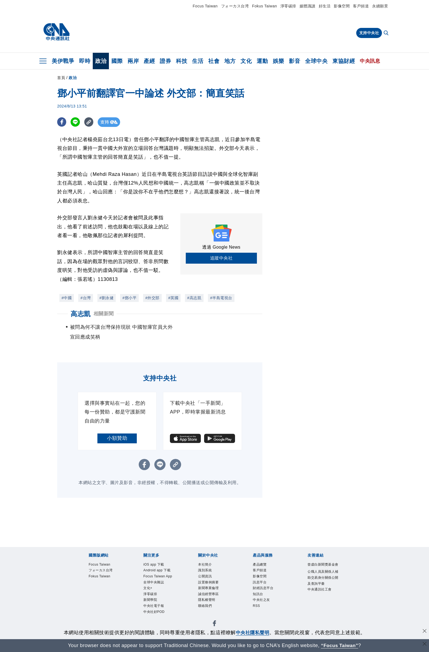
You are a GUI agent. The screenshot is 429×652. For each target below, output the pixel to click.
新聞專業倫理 (209, 589)
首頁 (61, 77)
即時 (84, 61)
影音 (294, 61)
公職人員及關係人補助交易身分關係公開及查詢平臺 (322, 584)
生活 (197, 61)
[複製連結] (90, 122)
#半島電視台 (221, 298)
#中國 (67, 298)
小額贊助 (117, 438)
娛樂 (278, 61)
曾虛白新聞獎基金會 (322, 568)
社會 (213, 61)
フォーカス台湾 (235, 6)
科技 (181, 61)
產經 (149, 61)
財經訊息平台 (264, 589)
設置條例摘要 (209, 583)
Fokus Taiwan (264, 6)
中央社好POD (154, 613)
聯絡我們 (205, 607)
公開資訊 (205, 577)
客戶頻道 (361, 6)
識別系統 (205, 571)
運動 (262, 61)
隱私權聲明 (207, 601)
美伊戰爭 (63, 61)
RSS (256, 607)
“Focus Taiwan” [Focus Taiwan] (339, 645)
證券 (165, 61)
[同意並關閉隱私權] (424, 632)
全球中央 (316, 61)
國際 (117, 61)
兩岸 (133, 61)
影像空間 (342, 6)
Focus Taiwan (205, 6)
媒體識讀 (307, 6)
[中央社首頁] (56, 32)
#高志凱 (194, 298)
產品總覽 (260, 565)
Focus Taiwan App (158, 577)
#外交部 (152, 298)
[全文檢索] (387, 33)
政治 (100, 61)
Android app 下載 (157, 571)
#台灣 (85, 298)
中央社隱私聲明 (252, 632)
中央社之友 (262, 601)
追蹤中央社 (221, 258)
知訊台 (258, 595)
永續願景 (380, 6)
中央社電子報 (154, 607)
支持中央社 (369, 33)
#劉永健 (107, 298)
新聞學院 (150, 601)
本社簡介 (205, 565)
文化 (246, 61)
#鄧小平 (129, 298)
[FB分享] (62, 122)
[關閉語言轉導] (424, 645)
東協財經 (343, 61)
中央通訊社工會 (321, 596)
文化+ (148, 589)
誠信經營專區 (209, 595)
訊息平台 (260, 583)
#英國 (173, 298)
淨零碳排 (288, 6)
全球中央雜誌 (154, 583)
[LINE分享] (76, 122)
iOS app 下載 (154, 565)
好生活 (325, 6)
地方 (230, 61)
